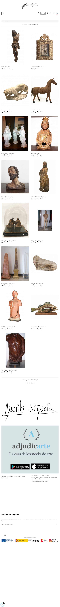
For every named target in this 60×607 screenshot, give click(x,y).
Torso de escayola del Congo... (9, 370)
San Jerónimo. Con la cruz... (38, 66)
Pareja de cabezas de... (7, 196)
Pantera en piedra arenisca (8, 110)
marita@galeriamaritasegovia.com (40, 481)
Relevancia (31, 21)
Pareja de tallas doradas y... (8, 240)
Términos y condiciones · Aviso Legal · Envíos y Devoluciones (13, 477)
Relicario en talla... (35, 153)
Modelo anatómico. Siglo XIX (8, 326)
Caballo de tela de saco (37, 110)
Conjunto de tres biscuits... (8, 153)
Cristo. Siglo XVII (5, 66)
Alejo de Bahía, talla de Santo (38, 196)
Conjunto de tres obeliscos (8, 283)
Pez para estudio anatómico (38, 326)
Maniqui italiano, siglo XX (37, 240)
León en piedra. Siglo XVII (37, 283)
